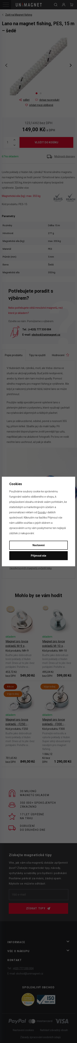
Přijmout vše (38, 555)
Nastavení (38, 545)
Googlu (42, 512)
